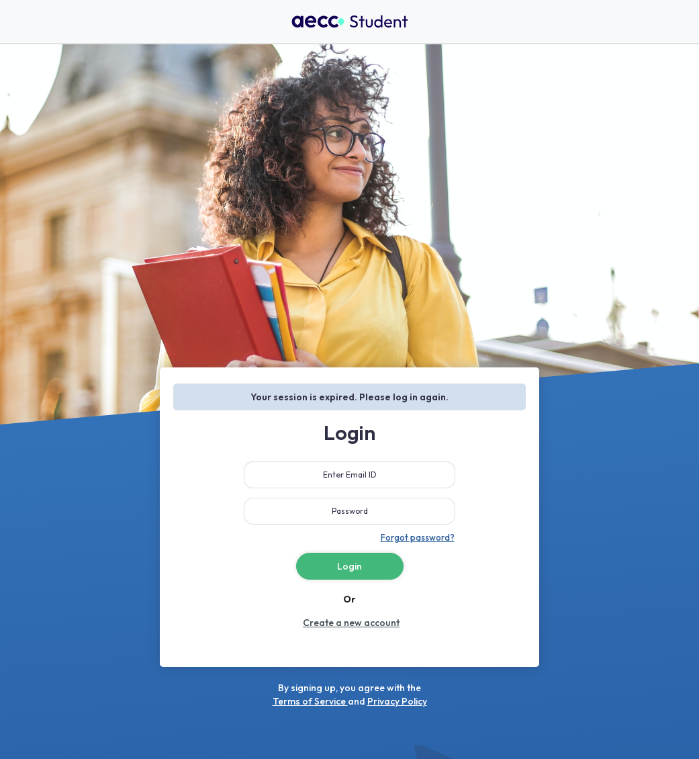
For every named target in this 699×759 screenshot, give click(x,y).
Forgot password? (418, 537)
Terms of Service (310, 701)
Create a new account (351, 623)
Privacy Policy (397, 701)
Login (349, 566)
